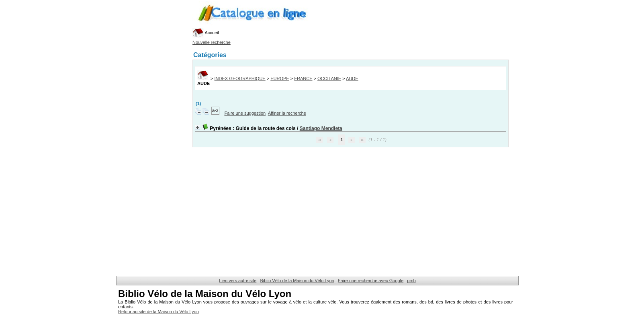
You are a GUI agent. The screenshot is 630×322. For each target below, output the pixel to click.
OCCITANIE (329, 78)
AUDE (352, 78)
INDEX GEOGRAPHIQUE (240, 78)
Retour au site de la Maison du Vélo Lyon (158, 311)
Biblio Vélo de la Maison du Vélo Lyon (297, 280)
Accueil (205, 32)
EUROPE (279, 78)
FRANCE (303, 78)
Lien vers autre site (237, 280)
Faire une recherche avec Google (370, 280)
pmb (411, 280)
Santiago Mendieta (321, 128)
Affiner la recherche (287, 113)
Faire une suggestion (245, 113)
